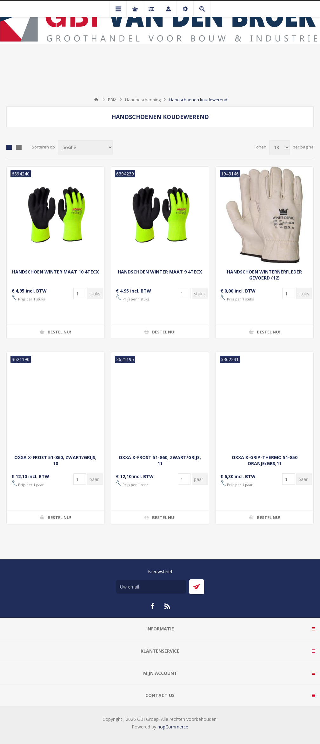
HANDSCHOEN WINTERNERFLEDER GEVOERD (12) (264, 275)
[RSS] (168, 606)
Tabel (9, 147)
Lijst (19, 147)
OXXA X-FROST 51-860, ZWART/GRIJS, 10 (55, 460)
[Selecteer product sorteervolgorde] (85, 147)
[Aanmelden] (151, 587)
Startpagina (96, 100)
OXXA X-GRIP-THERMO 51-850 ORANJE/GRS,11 (264, 460)
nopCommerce (172, 727)
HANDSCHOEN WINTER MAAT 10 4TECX (55, 272)
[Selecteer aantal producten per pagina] (279, 147)
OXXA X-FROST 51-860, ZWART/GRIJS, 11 (160, 460)
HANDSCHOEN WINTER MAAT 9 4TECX (160, 272)
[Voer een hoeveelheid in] (79, 293)
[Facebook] (152, 606)
